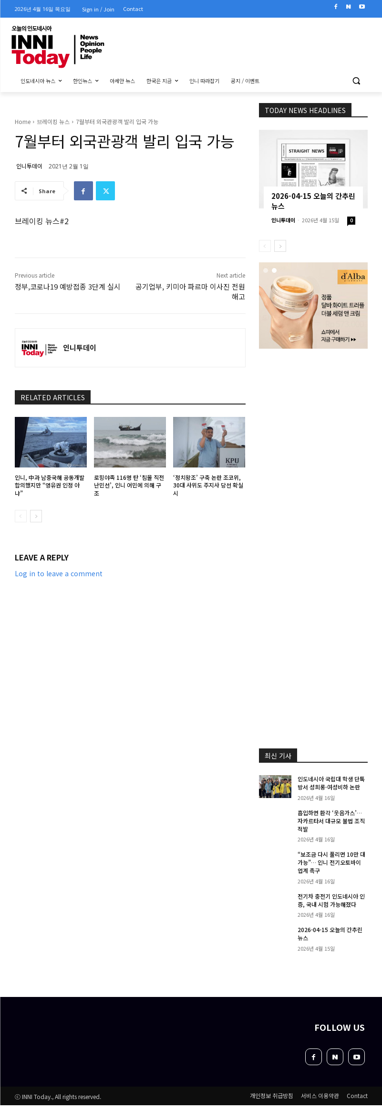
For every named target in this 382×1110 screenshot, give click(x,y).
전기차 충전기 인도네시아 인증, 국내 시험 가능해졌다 (331, 900)
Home (23, 121)
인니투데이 (29, 166)
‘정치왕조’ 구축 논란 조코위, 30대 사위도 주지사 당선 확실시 (208, 485)
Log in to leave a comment (59, 573)
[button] (356, 81)
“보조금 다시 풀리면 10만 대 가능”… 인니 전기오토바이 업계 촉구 (331, 862)
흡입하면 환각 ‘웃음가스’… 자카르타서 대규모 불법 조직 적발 (331, 821)
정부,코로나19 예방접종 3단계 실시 (68, 286)
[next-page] (36, 516)
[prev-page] (21, 516)
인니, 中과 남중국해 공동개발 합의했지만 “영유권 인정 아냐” (49, 485)
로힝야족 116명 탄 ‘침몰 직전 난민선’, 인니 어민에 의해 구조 (129, 485)
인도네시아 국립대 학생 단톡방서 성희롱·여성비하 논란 (331, 783)
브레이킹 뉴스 (53, 121)
